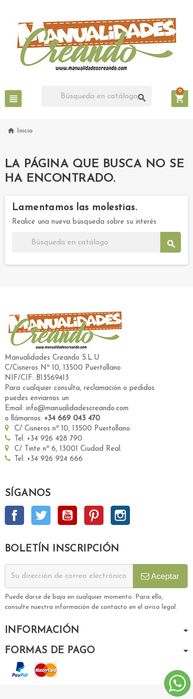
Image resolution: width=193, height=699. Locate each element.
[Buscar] (96, 96)
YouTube (67, 515)
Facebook (14, 515)
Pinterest (93, 515)
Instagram (120, 515)
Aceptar (160, 576)
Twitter (41, 515)
